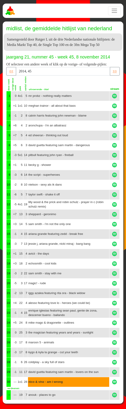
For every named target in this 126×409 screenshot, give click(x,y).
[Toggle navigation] (114, 10)
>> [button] (115, 71)
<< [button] (11, 71)
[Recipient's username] (63, 71)
